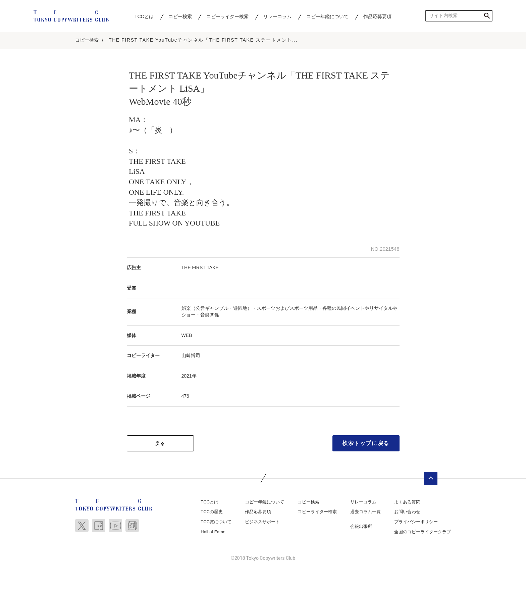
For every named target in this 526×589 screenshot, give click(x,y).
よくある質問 (407, 502)
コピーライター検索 (227, 16)
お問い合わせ (407, 511)
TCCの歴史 (212, 511)
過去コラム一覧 (365, 511)
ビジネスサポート (262, 522)
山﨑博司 (190, 355)
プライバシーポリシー (416, 522)
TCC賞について (216, 522)
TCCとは (144, 16)
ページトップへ (430, 479)
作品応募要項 (377, 16)
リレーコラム (277, 16)
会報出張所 (361, 526)
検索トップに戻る (365, 443)
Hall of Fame (213, 532)
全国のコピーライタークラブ (422, 532)
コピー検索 (180, 16)
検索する (486, 15)
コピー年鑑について (327, 16)
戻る (160, 443)
